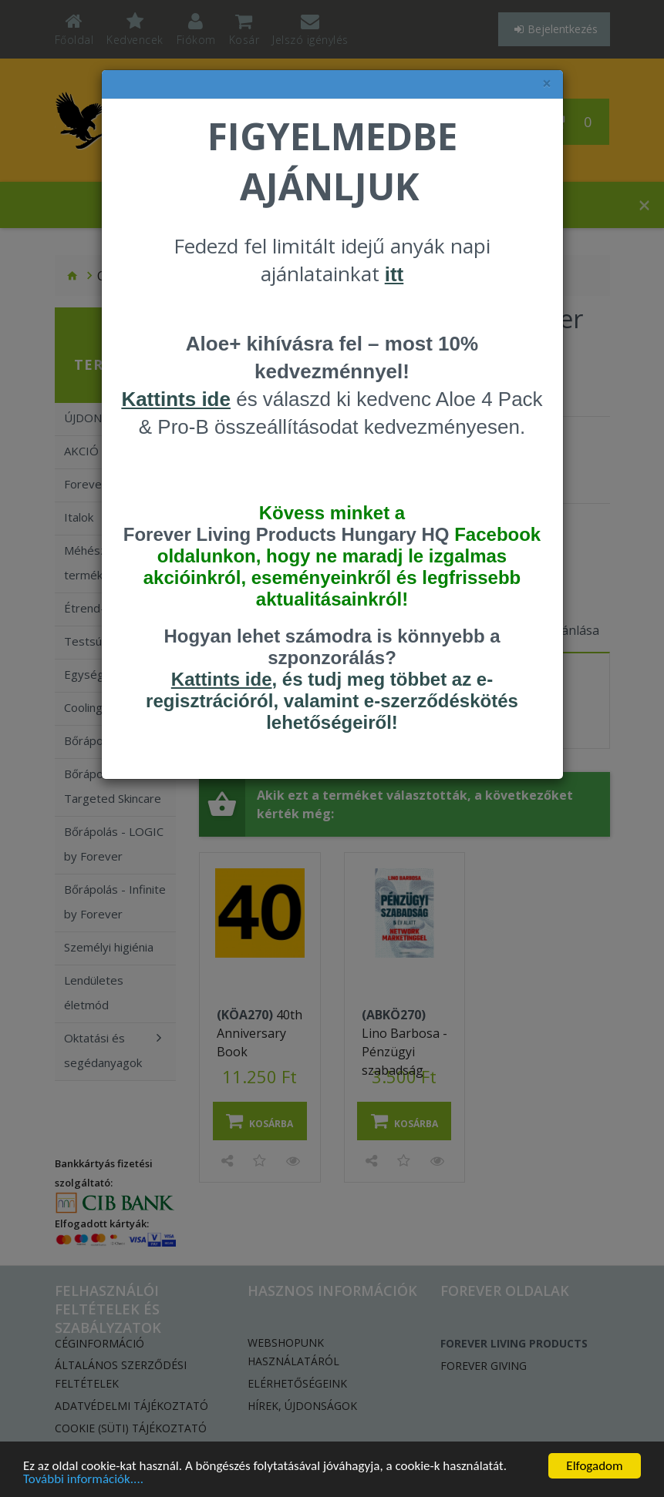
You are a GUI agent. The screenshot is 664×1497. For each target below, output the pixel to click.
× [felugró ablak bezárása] (546, 84)
